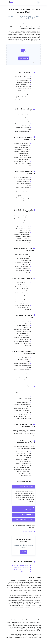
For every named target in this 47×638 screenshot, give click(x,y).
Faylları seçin (24, 78)
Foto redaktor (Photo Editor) (21, 602)
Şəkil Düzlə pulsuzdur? (24, 545)
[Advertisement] (23, 53)
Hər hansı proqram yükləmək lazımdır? (24, 550)
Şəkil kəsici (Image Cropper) (21, 600)
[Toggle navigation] (38, 2)
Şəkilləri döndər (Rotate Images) (20, 596)
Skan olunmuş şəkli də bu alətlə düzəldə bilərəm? (24, 539)
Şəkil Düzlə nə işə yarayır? (24, 519)
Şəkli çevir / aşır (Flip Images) (21, 598)
